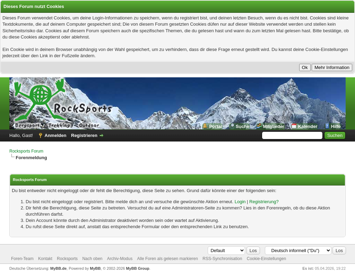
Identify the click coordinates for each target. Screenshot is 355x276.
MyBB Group (137, 268)
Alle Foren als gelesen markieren (167, 258)
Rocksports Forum (26, 151)
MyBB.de (58, 268)
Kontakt (45, 258)
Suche (242, 126)
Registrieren (84, 135)
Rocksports (67, 258)
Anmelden (56, 135)
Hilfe (336, 126)
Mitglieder (273, 126)
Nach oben (92, 258)
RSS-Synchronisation (222, 258)
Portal (215, 126)
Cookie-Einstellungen (266, 258)
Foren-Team (22, 258)
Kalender (308, 126)
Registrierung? (264, 201)
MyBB (95, 268)
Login (240, 201)
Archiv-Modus (119, 258)
